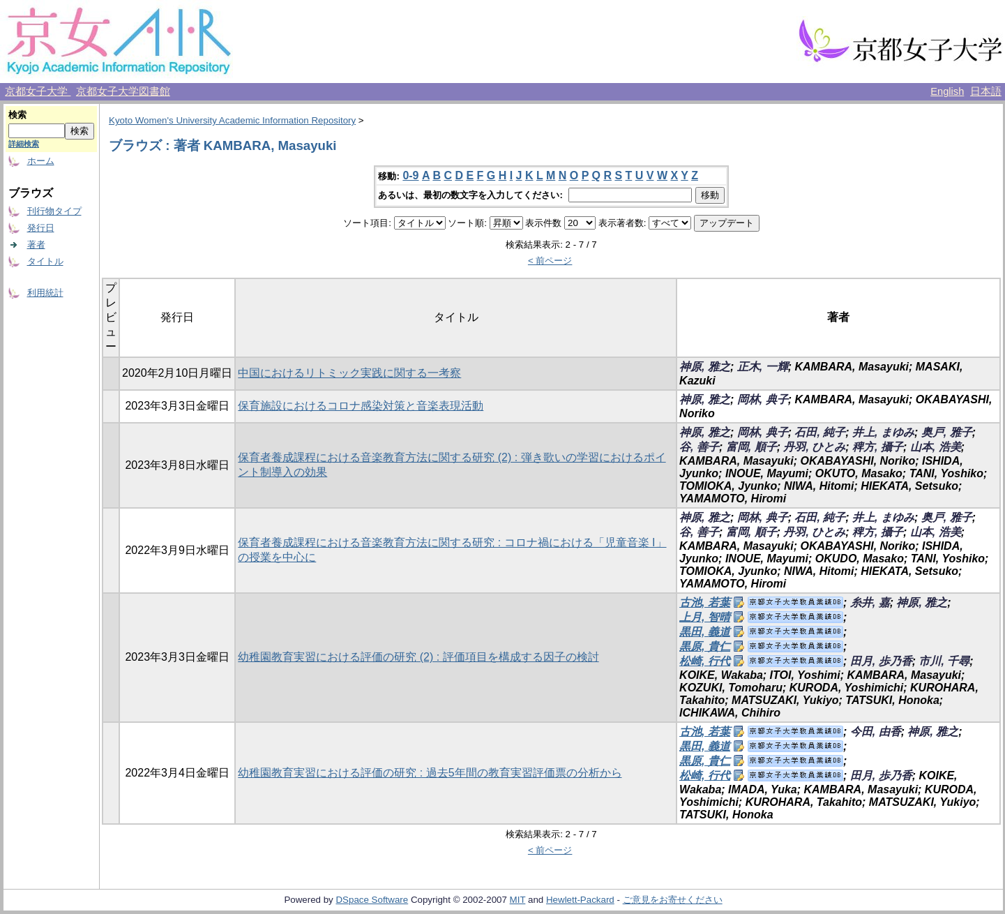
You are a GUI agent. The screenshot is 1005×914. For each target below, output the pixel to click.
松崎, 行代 (704, 661)
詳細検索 (23, 144)
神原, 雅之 (704, 367)
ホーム (40, 161)
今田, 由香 (875, 731)
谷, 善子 (699, 447)
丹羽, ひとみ (814, 447)
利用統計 (45, 292)
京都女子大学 (37, 91)
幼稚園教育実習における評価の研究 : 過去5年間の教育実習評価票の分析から (429, 773)
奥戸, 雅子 (946, 432)
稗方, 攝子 (877, 447)
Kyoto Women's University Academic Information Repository (232, 120)
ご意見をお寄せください (673, 899)
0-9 (410, 175)
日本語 (986, 91)
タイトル (45, 261)
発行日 (40, 228)
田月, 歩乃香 (881, 661)
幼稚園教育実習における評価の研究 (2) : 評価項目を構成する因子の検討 (418, 657)
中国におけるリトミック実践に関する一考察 (349, 373)
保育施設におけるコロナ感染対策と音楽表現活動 (360, 406)
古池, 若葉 (704, 602)
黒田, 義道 (704, 632)
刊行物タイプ (54, 211)
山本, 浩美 (935, 447)
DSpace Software (371, 899)
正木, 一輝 (762, 367)
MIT (518, 899)
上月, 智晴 (704, 617)
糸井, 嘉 (870, 602)
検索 (17, 115)
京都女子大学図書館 (123, 91)
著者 (36, 244)
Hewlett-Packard (580, 899)
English (947, 91)
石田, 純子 (819, 432)
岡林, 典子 (762, 399)
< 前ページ (550, 260)
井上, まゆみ (883, 432)
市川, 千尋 (944, 661)
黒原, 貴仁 (704, 646)
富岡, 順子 (751, 447)
